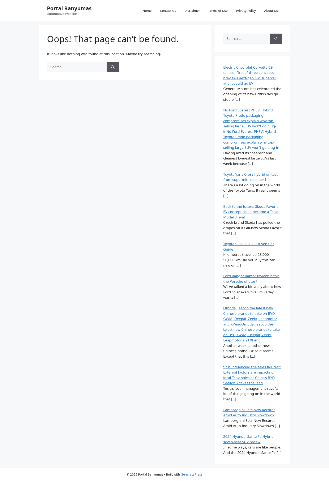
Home (147, 10)
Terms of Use (218, 10)
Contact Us (168, 10)
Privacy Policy (246, 10)
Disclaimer (192, 10)
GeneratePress (191, 474)
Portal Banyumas (69, 8)
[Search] (113, 67)
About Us (271, 10)
